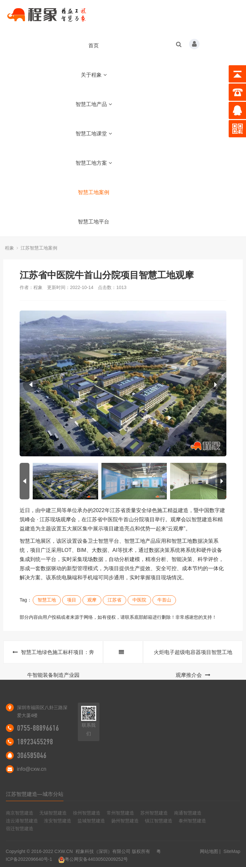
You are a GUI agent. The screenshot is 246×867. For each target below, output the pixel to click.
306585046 (31, 755)
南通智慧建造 (188, 812)
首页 (93, 45)
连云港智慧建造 (22, 820)
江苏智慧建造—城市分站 (34, 794)
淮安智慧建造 (57, 820)
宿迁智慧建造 (19, 828)
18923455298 (35, 742)
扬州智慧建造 (125, 820)
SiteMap (231, 851)
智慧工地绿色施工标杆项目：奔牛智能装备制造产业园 (53, 656)
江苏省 (114, 599)
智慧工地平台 (93, 221)
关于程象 (94, 75)
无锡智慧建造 (53, 812)
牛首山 (164, 599)
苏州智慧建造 (154, 812)
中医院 (139, 599)
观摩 (92, 599)
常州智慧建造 (120, 812)
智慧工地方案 (94, 163)
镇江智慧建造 (158, 820)
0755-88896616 (38, 728)
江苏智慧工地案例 (39, 248)
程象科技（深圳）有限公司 (103, 851)
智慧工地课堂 (94, 133)
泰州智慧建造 (192, 820)
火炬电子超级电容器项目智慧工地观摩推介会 (193, 656)
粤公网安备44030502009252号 (93, 859)
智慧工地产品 (94, 104)
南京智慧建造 (19, 812)
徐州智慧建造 (86, 812)
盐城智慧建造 (91, 820)
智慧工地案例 (93, 192)
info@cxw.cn (31, 769)
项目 (71, 599)
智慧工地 (47, 599)
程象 (9, 248)
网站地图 (209, 851)
